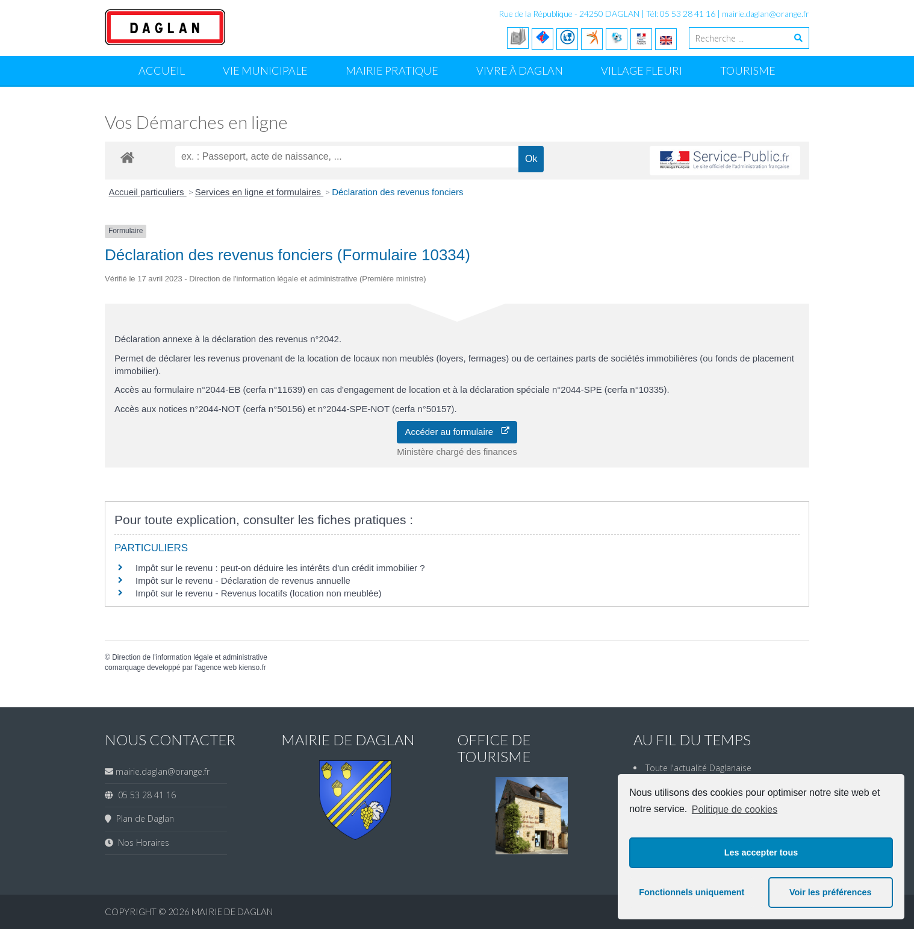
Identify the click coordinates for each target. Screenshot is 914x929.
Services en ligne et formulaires (259, 192)
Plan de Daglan (142, 818)
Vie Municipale (265, 70)
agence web (217, 667)
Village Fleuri (641, 70)
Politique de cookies (734, 809)
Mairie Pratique (392, 70)
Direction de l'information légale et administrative (189, 657)
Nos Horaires (141, 842)
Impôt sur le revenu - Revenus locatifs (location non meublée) (258, 593)
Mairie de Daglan (232, 911)
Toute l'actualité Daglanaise (698, 768)
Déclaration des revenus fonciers (397, 192)
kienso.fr (252, 667)
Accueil (161, 70)
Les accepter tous (761, 852)
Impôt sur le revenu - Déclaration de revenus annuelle (242, 580)
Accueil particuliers (148, 192)
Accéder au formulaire (457, 432)
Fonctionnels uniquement (691, 892)
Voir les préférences (830, 892)
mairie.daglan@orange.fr (765, 13)
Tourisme (748, 70)
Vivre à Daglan (519, 70)
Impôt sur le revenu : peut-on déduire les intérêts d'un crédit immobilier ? (280, 568)
